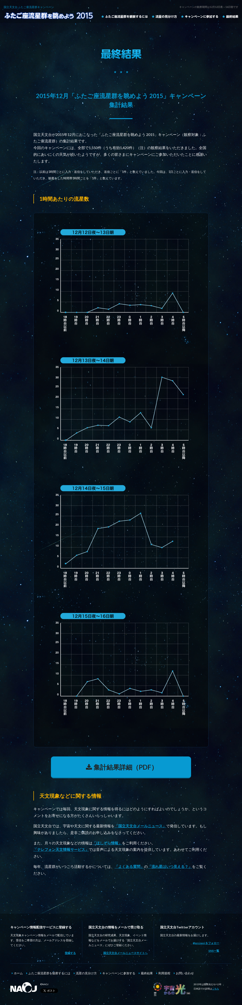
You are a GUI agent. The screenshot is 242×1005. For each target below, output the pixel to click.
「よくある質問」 (129, 866)
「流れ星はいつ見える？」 (170, 866)
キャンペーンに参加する (199, 16)
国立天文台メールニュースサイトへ (125, 953)
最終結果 (230, 16)
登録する (70, 953)
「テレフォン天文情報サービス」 (61, 849)
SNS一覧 (213, 950)
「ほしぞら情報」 (107, 843)
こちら (215, 988)
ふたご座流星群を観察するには (124, 16)
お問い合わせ (185, 973)
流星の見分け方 (164, 16)
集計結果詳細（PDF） (120, 767)
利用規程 (164, 973)
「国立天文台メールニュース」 (140, 826)
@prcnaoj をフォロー (206, 943)
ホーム (18, 973)
